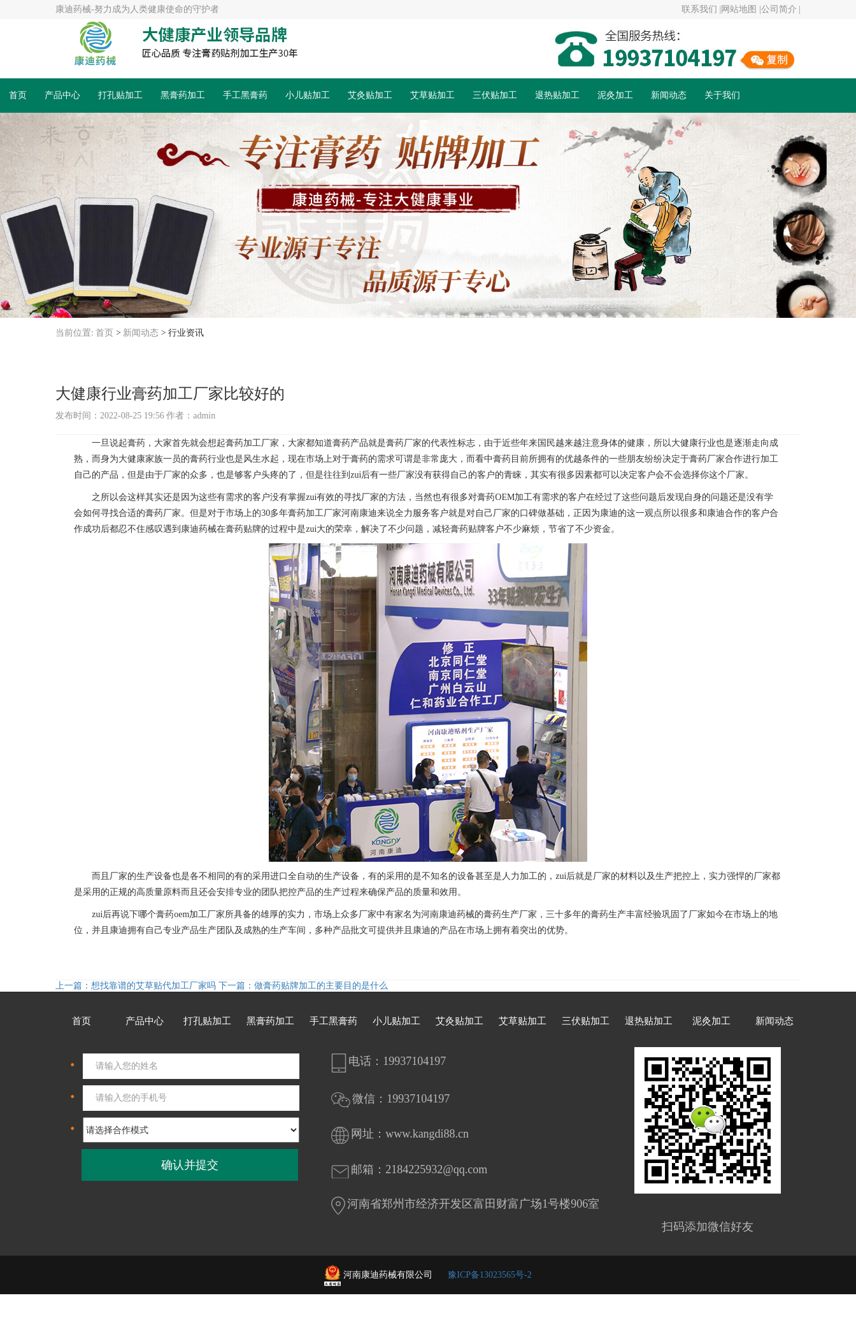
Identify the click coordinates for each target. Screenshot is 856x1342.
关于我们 (722, 95)
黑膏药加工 (182, 95)
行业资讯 (186, 333)
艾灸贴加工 (370, 95)
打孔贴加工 (120, 95)
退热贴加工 (557, 95)
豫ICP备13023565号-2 (489, 1275)
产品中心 (62, 95)
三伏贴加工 (495, 95)
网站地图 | (740, 9)
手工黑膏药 (245, 95)
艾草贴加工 (432, 95)
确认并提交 (189, 1165)
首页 (18, 95)
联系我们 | (701, 9)
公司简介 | (781, 9)
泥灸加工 (615, 95)
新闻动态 (669, 95)
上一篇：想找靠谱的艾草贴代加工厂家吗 (136, 985)
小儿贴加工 (307, 95)
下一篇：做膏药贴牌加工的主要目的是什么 (303, 985)
